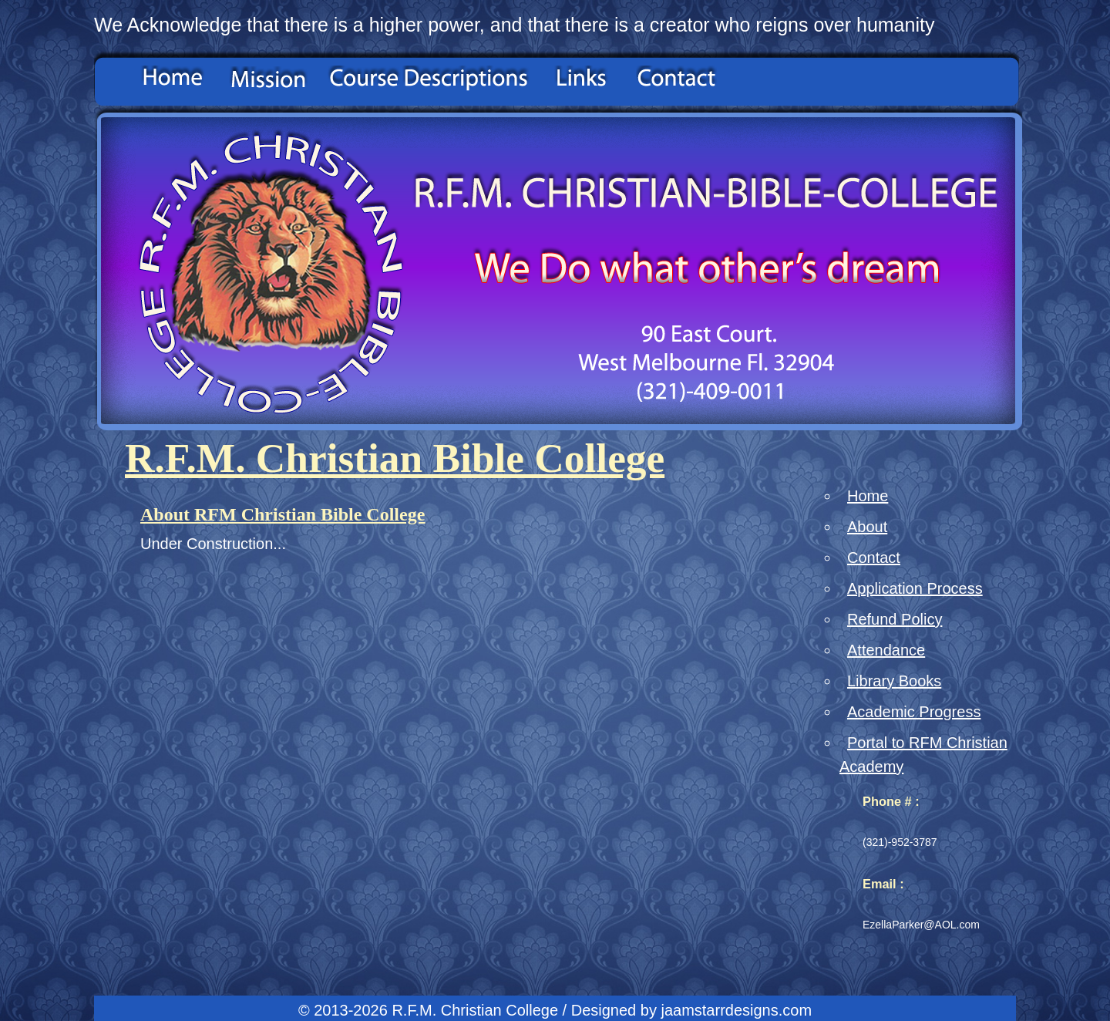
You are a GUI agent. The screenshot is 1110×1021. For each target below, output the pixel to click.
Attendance (886, 650)
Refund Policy (894, 619)
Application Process (915, 588)
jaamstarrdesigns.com (736, 1010)
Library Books (894, 680)
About (867, 526)
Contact (873, 557)
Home (867, 495)
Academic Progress (913, 711)
